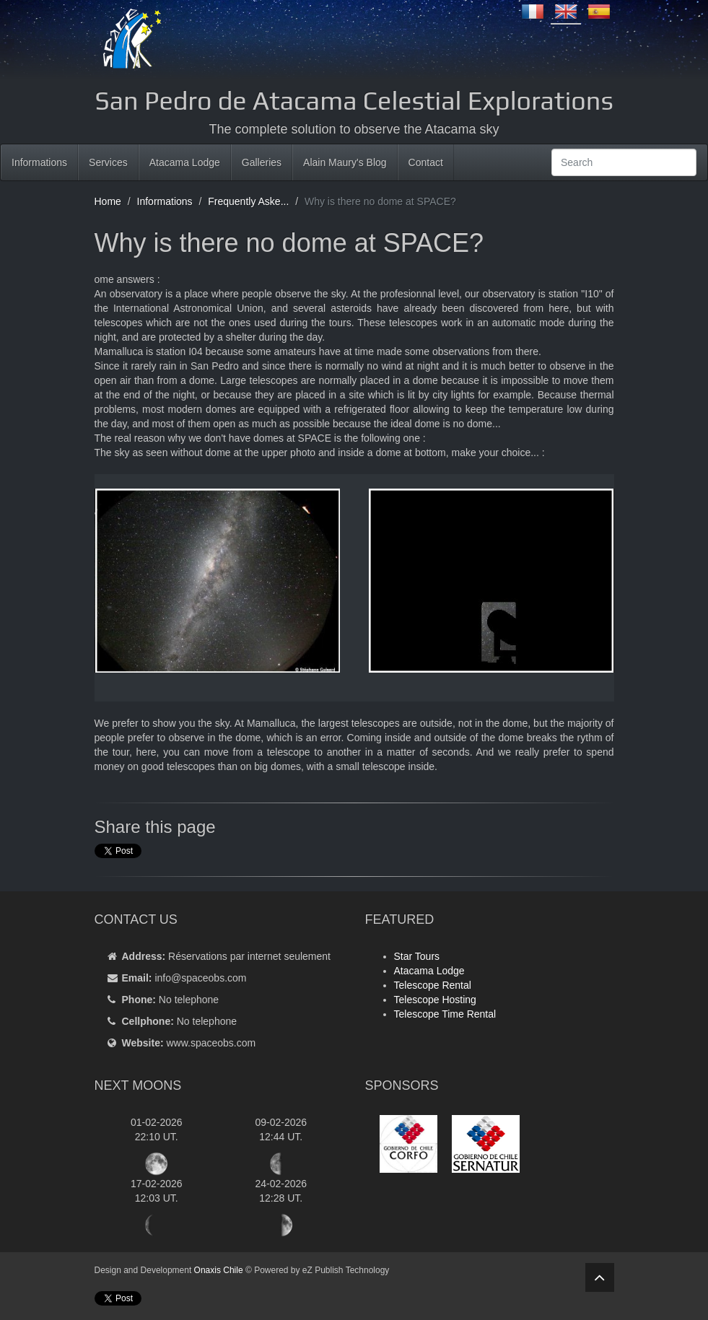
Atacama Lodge (184, 162)
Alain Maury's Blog (345, 162)
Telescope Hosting (435, 999)
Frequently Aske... (248, 201)
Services (108, 162)
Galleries (261, 162)
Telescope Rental (432, 985)
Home (108, 201)
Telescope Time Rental (445, 1014)
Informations (39, 162)
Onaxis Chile (218, 1270)
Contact (425, 162)
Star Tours (417, 956)
